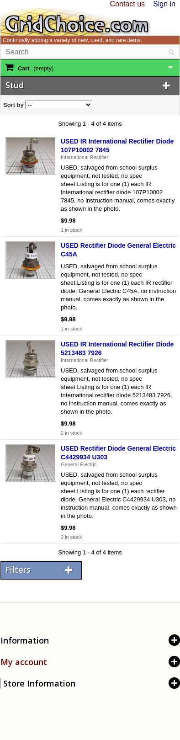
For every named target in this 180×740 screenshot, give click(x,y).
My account (23, 661)
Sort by (13, 104)
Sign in (164, 4)
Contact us (127, 4)
